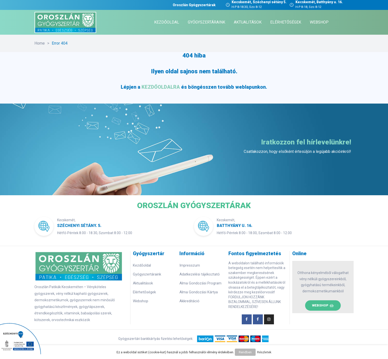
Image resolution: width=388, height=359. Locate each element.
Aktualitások (143, 283)
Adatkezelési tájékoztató (199, 274)
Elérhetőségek (144, 292)
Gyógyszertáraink (147, 274)
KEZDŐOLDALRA (161, 87)
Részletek (263, 353)
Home (39, 43)
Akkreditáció (189, 301)
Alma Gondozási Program (200, 283)
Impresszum (189, 265)
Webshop (140, 301)
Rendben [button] (245, 353)
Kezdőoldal (142, 265)
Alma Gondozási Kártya (198, 292)
